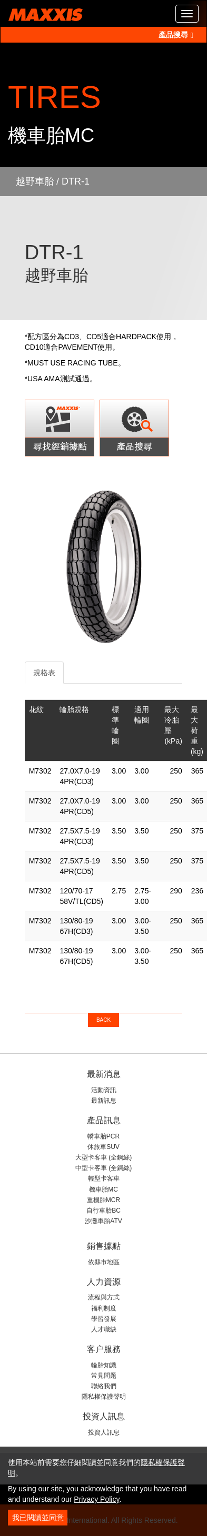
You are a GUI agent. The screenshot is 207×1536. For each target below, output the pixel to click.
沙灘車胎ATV (103, 1221)
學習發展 (103, 1319)
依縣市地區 (104, 1262)
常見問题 (103, 1375)
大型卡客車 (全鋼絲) (103, 1157)
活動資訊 (103, 1090)
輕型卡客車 (104, 1178)
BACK (103, 1020)
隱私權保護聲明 (104, 1396)
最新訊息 (103, 1100)
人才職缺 (103, 1329)
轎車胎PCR (103, 1136)
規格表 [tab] (44, 672)
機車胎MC (103, 1189)
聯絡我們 (103, 1386)
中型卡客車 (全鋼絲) (103, 1168)
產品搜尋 (176, 34)
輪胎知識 (103, 1365)
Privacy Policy (96, 1499)
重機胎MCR (103, 1200)
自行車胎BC (103, 1210)
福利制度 (103, 1308)
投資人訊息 (104, 1432)
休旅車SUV (103, 1147)
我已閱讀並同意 (38, 1517)
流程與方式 (104, 1297)
